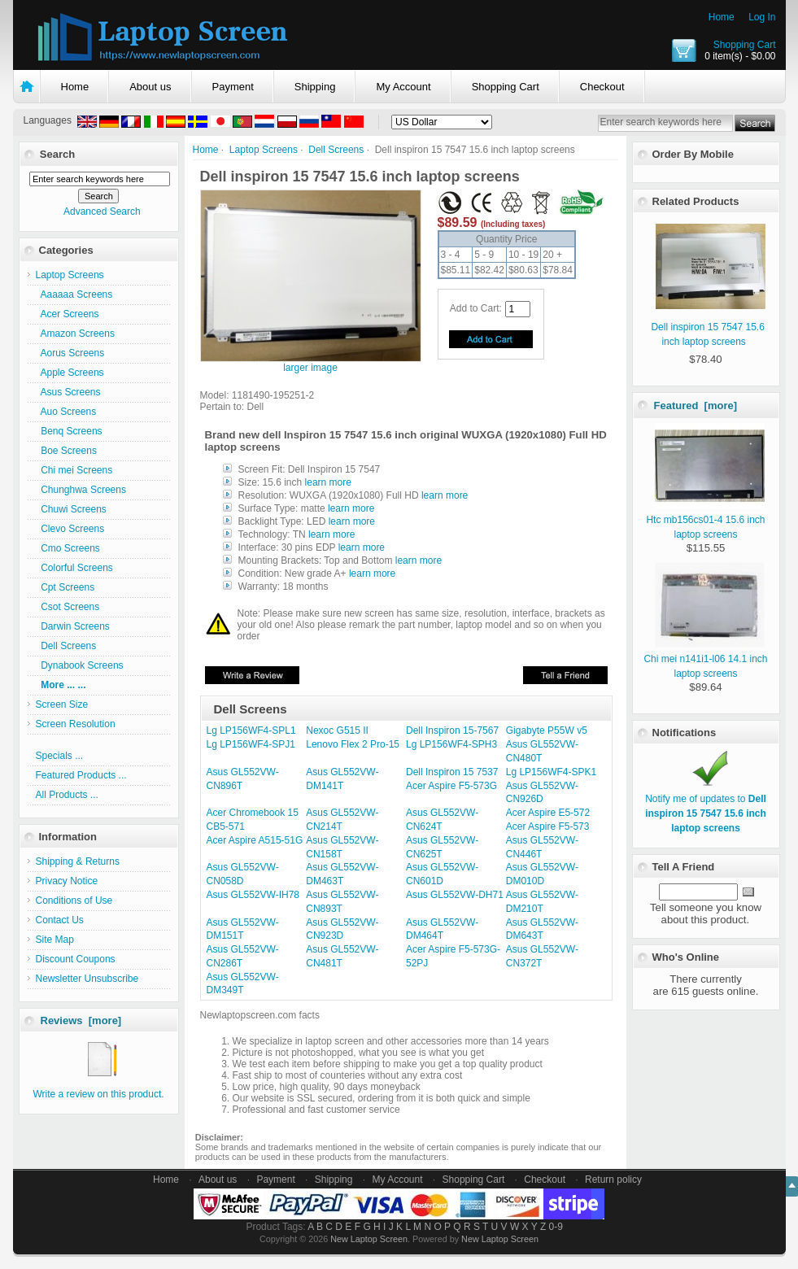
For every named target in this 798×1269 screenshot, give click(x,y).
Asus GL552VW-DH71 (455, 895)
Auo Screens (66, 411)
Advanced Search (102, 211)
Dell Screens (336, 149)
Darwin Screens (73, 626)
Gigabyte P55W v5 (546, 730)
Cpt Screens (65, 587)
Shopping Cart (744, 44)
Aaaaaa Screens (74, 294)
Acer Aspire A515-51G (255, 840)
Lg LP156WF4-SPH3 (451, 744)
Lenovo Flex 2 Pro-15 (352, 744)
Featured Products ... (81, 775)
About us (150, 87)
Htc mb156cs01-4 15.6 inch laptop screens (705, 519)
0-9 (556, 1226)
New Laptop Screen (369, 1239)
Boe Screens (66, 450)
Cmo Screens (68, 548)
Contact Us (60, 920)
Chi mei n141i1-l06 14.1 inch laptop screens (705, 659)
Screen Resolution (76, 724)
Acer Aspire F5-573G (451, 785)
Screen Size (62, 704)
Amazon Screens (75, 333)
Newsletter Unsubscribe (87, 978)
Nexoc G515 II (337, 730)
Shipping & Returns (78, 861)
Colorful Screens (74, 567)
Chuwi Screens (71, 509)
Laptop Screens (263, 149)
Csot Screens (68, 607)
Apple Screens (70, 372)
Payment (233, 87)
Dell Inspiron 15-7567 (452, 730)
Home (722, 17)
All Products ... (67, 794)
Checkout (602, 87)
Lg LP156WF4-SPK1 (551, 772)
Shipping (315, 87)
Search (57, 154)
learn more (328, 482)
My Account (403, 87)
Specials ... (60, 755)
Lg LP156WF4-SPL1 (251, 730)
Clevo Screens (70, 528)
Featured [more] (696, 405)
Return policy (613, 1179)
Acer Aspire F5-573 (548, 826)
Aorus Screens (70, 353)
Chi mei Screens (74, 470)
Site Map (55, 939)
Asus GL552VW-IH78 (253, 895)
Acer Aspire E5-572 (548, 812)
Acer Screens (67, 314)
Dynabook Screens (80, 665)
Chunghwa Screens (81, 489)
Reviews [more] (81, 1020)
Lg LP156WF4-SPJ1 (251, 744)
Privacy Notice (67, 881)
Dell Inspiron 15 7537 (452, 772)
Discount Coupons (76, 959)
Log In (761, 17)
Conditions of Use (74, 900)
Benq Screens (69, 431)
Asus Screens (68, 392)
